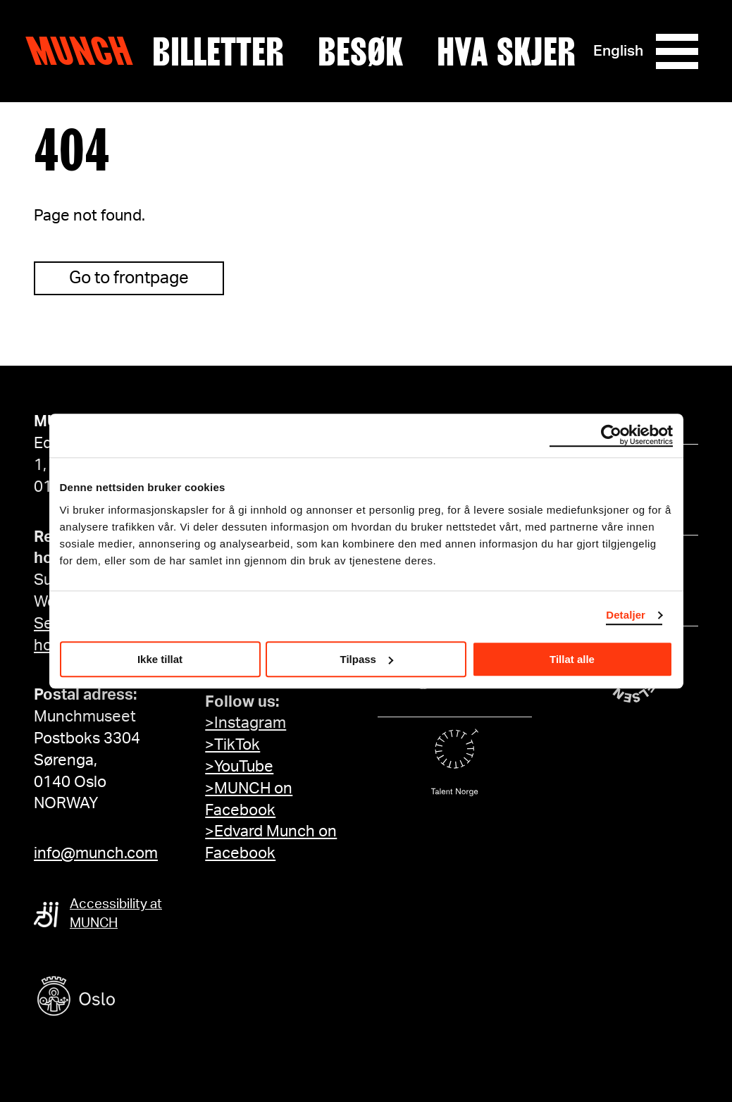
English (618, 51)
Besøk (360, 51)
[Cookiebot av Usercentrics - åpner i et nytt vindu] (611, 435)
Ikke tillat (159, 659)
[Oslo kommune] (139, 998)
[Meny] (677, 51)
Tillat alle (572, 659)
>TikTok (232, 745)
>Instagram (245, 723)
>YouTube (239, 766)
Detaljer (625, 615)
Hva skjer (506, 51)
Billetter (218, 51)
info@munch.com (96, 853)
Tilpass (366, 659)
